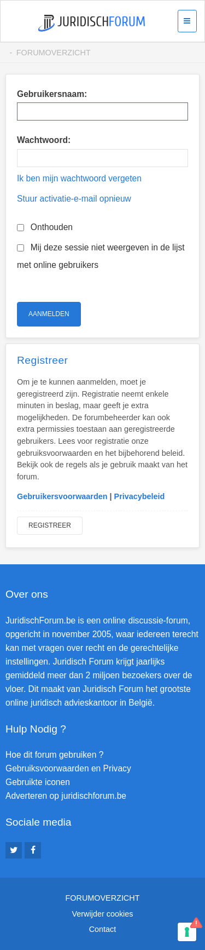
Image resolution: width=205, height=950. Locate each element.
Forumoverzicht (53, 52)
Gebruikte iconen (37, 782)
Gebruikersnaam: (52, 94)
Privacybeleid (139, 496)
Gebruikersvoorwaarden (62, 496)
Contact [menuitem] (102, 929)
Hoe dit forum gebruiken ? (54, 754)
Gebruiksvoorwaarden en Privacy (68, 768)
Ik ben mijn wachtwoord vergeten (79, 178)
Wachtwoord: (44, 140)
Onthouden (45, 227)
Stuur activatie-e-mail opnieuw (74, 198)
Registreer (49, 525)
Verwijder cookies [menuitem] (102, 913)
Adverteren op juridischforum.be (65, 795)
